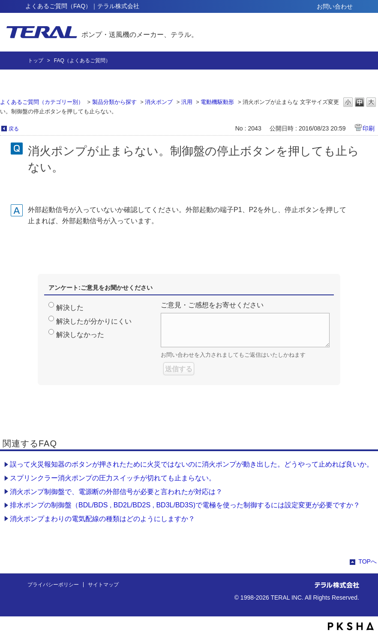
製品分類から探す (114, 102)
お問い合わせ (335, 6)
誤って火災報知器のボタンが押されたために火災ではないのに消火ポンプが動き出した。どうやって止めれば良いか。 (191, 464)
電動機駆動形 (217, 102)
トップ (35, 61)
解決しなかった (80, 334)
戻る (14, 129)
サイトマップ (103, 584)
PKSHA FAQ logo (351, 626)
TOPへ (367, 561)
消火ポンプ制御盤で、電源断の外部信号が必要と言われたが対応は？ (116, 491)
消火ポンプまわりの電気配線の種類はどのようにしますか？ (102, 518)
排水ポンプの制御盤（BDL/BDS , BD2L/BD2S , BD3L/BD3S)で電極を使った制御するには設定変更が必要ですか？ (185, 505)
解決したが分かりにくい (94, 321)
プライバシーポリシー (53, 584)
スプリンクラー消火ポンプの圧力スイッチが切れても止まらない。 (113, 478)
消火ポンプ (159, 102)
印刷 (369, 128)
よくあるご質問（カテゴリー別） (42, 102)
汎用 (186, 102)
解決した (70, 307)
